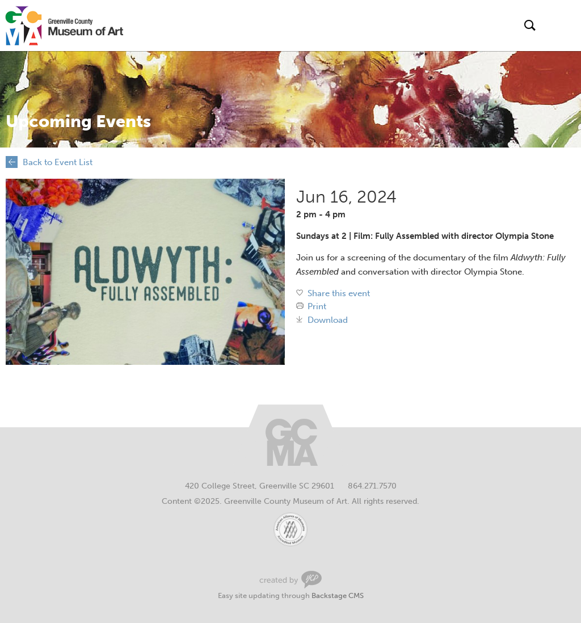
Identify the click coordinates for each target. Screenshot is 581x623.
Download (328, 320)
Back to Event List (57, 162)
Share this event (339, 293)
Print (317, 306)
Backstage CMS (337, 595)
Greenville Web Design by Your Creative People (290, 579)
